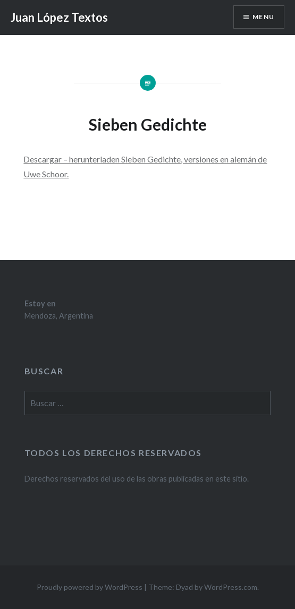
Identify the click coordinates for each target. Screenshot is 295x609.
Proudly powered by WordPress (89, 586)
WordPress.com (230, 586)
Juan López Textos (59, 17)
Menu (263, 17)
